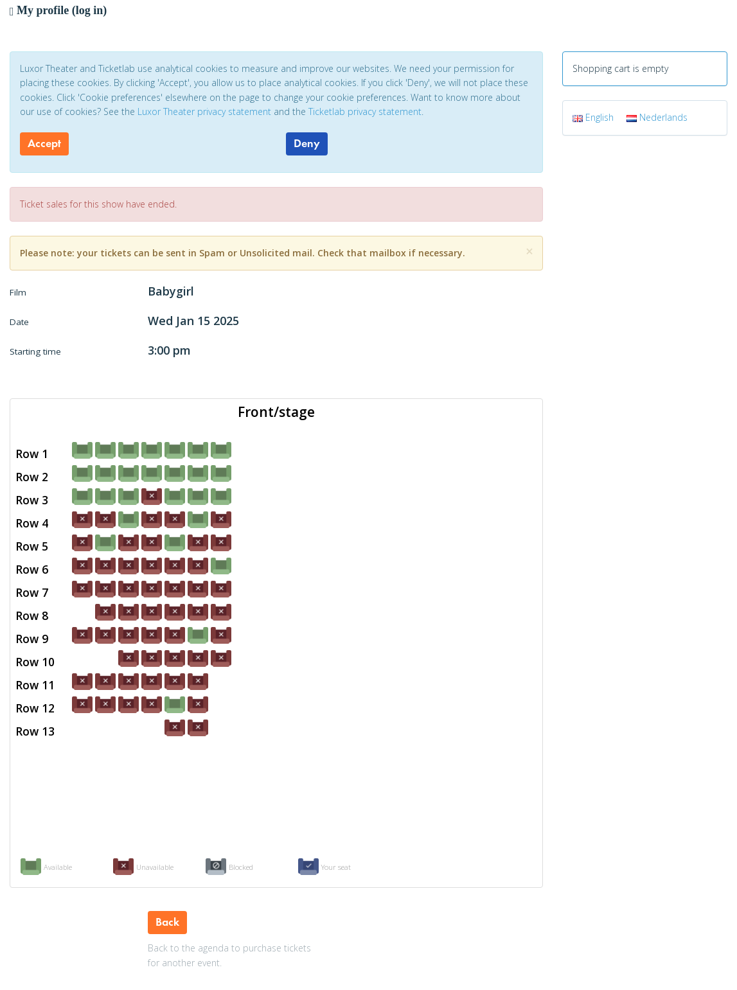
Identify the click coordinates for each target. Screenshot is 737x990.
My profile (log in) (58, 10)
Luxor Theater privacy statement (204, 111)
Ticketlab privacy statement (365, 111)
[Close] (529, 251)
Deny (307, 143)
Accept (44, 143)
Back (167, 922)
